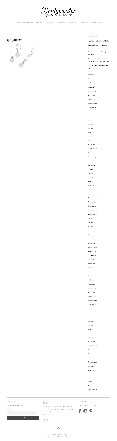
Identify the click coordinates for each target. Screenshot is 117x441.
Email (8, 410)
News (89, 385)
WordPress (53, 437)
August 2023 (91, 214)
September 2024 (92, 161)
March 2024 (91, 186)
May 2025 (90, 128)
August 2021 (91, 313)
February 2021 (92, 338)
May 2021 (90, 325)
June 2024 (90, 173)
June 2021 (90, 321)
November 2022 (92, 251)
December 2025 (92, 100)
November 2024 (92, 153)
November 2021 (92, 301)
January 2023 (91, 243)
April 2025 (91, 132)
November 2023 (92, 202)
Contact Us (96, 22)
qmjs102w (15, 40)
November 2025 (92, 104)
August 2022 (91, 264)
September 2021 (92, 309)
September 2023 (92, 210)
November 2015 (92, 362)
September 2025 (92, 112)
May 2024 (90, 178)
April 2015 (91, 370)
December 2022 (92, 247)
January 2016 (91, 358)
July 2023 (90, 219)
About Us (85, 22)
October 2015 (91, 366)
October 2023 (92, 206)
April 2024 (91, 182)
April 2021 (91, 329)
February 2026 (92, 91)
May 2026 (90, 79)
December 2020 (92, 346)
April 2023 (91, 231)
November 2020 (92, 350)
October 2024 (92, 157)
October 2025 (92, 108)
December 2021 (92, 297)
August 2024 (91, 165)
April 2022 (91, 280)
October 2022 (92, 255)
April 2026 (91, 83)
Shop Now (49, 22)
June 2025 (90, 124)
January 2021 (91, 342)
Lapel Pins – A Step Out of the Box (99, 41)
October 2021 (92, 305)
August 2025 (91, 116)
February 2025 (92, 141)
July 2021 (90, 317)
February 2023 (92, 239)
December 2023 (92, 198)
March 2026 (91, 87)
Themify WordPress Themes (65, 437)
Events (90, 381)
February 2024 (92, 190)
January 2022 (91, 292)
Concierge (61, 22)
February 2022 (92, 288)
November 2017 (92, 354)
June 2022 (90, 272)
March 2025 (91, 136)
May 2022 (90, 276)
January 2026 (91, 95)
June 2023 (90, 223)
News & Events (73, 22)
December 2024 (92, 149)
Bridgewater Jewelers (58, 434)
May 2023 (90, 227)
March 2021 (91, 333)
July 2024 (90, 169)
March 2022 (91, 284)
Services (39, 22)
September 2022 (92, 260)
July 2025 (90, 120)
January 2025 (91, 145)
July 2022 (90, 268)
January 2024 (91, 194)
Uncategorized (92, 389)
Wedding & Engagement (24, 22)
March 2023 (91, 235)
